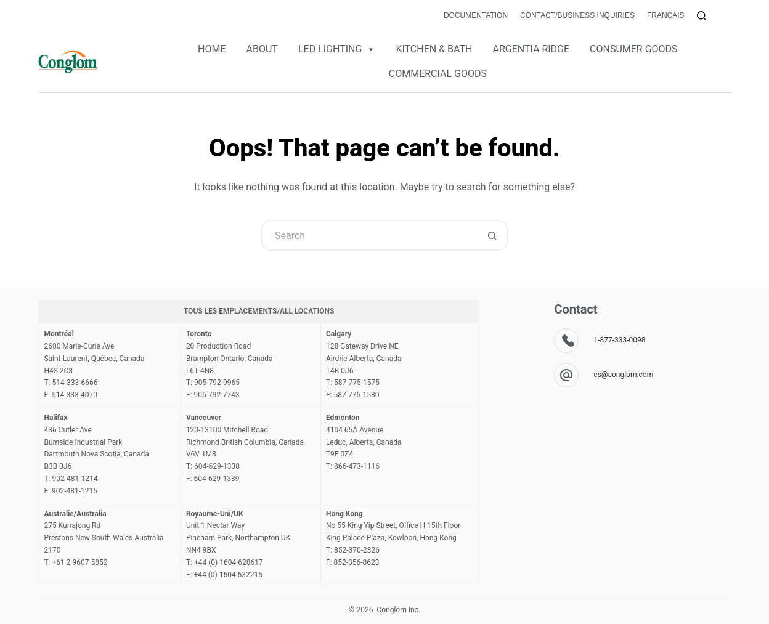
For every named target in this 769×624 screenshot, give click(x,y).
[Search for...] (369, 235)
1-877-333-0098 (619, 340)
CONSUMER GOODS (634, 49)
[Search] (701, 15)
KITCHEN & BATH (434, 49)
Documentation (476, 15)
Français (666, 15)
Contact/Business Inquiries (577, 15)
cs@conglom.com (623, 374)
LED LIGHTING (336, 49)
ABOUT (262, 49)
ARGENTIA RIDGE (530, 49)
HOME (212, 49)
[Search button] (492, 235)
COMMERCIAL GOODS (438, 73)
